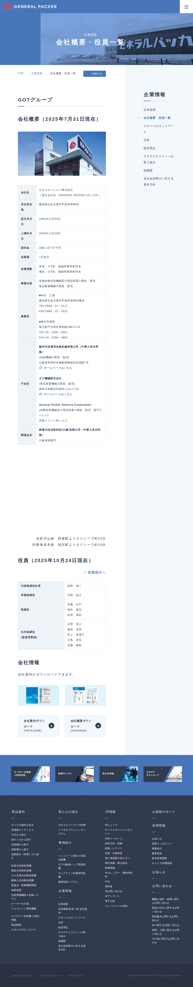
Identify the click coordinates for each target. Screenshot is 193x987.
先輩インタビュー (162, 843)
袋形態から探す (20, 849)
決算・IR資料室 (114, 853)
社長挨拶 (150, 109)
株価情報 (110, 868)
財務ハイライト (114, 848)
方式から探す (18, 835)
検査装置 (16, 890)
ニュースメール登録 (116, 906)
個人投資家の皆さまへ (117, 858)
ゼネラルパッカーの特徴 (72, 825)
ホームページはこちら (58, 367)
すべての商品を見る (22, 825)
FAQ (107, 881)
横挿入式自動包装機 (22, 880)
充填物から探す (20, 844)
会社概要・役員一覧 (157, 117)
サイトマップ (80, 975)
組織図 (148, 170)
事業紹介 (157, 848)
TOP (21, 73)
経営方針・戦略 (114, 843)
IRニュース (111, 825)
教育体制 (157, 853)
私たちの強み (68, 811)
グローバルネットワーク (72, 917)
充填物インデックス (22, 830)
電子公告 (110, 901)
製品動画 (16, 925)
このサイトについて (22, 975)
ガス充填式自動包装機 (23, 875)
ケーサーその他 (20, 903)
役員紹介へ (97, 572)
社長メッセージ (114, 838)
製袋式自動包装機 (21, 870)
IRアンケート (112, 896)
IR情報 (110, 811)
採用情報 (158, 825)
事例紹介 (64, 842)
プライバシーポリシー (53, 975)
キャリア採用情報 (162, 863)
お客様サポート (163, 811)
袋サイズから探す (21, 839)
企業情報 (37, 73)
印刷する (97, 73)
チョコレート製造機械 (23, 908)
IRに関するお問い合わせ (165, 925)
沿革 (147, 140)
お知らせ (157, 838)
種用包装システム (68, 882)
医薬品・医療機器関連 (23, 885)
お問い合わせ (162, 886)
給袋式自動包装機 (21, 865)
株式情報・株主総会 (116, 863)
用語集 (109, 886)
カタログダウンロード (23, 929)
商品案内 (18, 811)
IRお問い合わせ (114, 891)
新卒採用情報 (159, 858)
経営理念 (150, 148)
